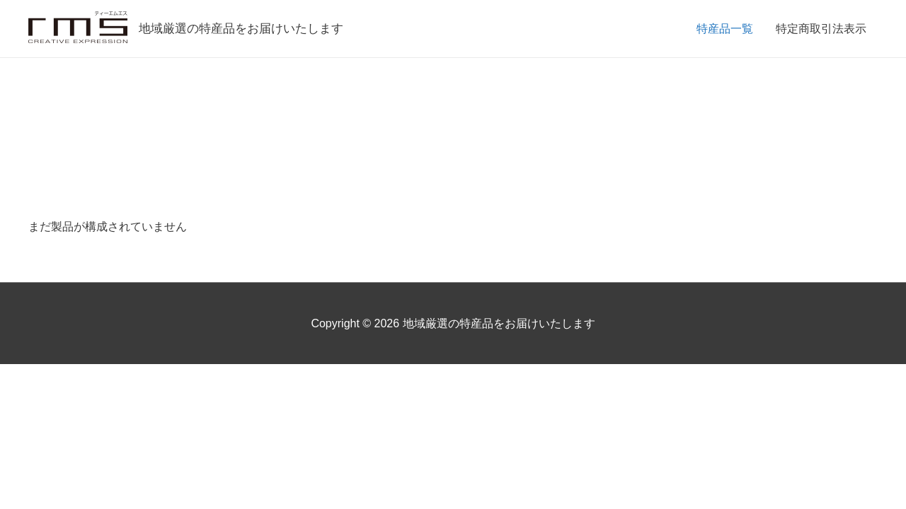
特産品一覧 (724, 29)
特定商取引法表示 (821, 29)
